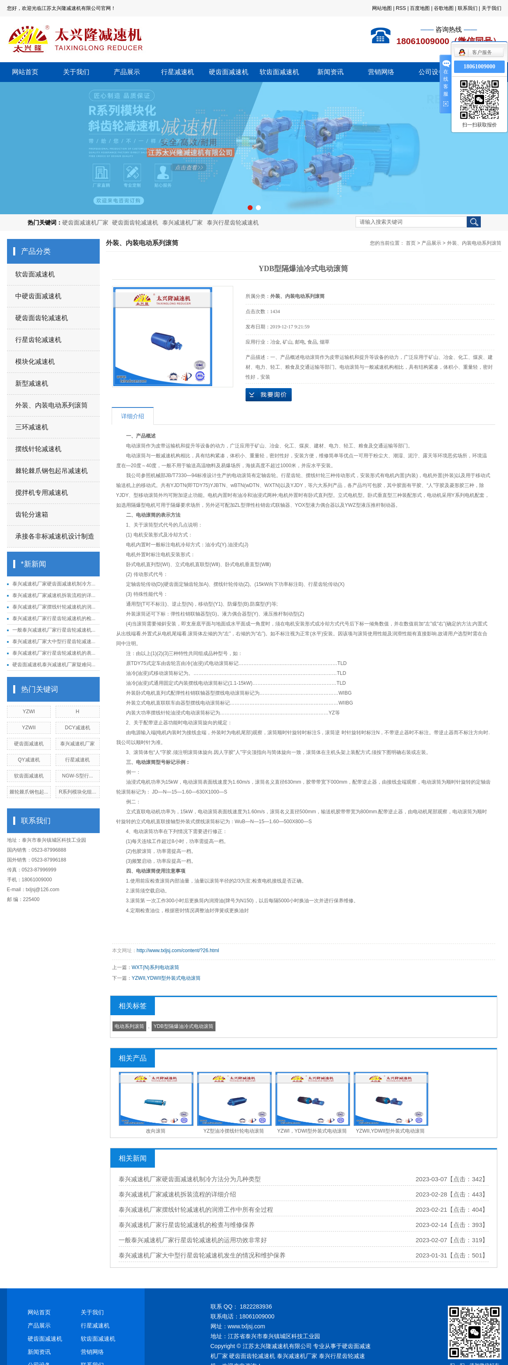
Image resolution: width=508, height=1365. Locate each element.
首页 (411, 243)
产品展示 (127, 71)
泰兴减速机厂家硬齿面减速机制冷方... (54, 584)
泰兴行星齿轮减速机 (233, 222)
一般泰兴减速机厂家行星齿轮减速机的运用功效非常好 (193, 1239)
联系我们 (468, 8)
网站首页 (25, 71)
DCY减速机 (77, 727)
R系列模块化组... (77, 792)
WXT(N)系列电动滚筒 (155, 967)
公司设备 (432, 71)
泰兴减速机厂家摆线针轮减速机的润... (54, 607)
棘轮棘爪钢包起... (28, 792)
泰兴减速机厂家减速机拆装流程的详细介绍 (177, 1194)
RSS (401, 8)
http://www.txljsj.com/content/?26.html (178, 950)
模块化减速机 (35, 361)
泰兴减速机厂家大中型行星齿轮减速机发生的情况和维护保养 (202, 1255)
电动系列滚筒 (129, 1026)
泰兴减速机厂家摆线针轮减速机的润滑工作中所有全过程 (196, 1209)
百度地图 (420, 8)
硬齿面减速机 (228, 71)
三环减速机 (31, 427)
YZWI (29, 711)
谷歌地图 (444, 8)
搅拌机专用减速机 (41, 492)
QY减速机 (29, 760)
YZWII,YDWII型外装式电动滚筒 (166, 978)
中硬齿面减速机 (38, 296)
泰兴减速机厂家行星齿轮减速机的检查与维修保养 (187, 1224)
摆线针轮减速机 (38, 448)
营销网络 (381, 71)
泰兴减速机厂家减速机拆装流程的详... (54, 595)
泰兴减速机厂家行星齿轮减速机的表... (54, 653)
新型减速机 (31, 383)
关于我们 (491, 8)
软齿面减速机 (279, 71)
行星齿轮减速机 (38, 339)
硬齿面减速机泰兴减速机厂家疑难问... (54, 664)
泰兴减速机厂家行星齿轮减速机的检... (54, 618)
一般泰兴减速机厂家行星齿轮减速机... (54, 630)
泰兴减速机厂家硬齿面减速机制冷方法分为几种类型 (190, 1178)
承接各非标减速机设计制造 (54, 536)
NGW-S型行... (77, 776)
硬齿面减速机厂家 (85, 222)
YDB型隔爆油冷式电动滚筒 (183, 1026)
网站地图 (382, 8)
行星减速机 (177, 71)
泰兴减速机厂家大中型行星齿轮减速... (54, 641)
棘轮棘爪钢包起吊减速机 (51, 470)
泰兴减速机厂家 (182, 222)
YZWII (28, 727)
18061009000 (479, 66)
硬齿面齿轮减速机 (135, 222)
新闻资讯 (330, 71)
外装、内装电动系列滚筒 (51, 405)
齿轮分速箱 (31, 514)
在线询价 (269, 394)
